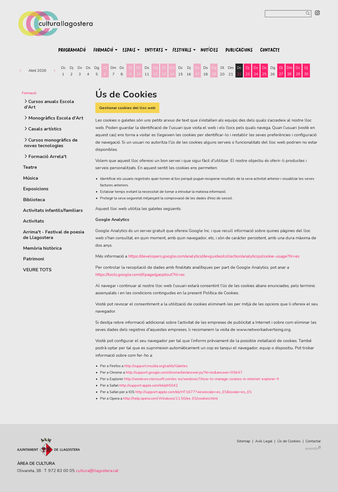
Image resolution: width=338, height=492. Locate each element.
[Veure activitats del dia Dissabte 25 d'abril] (264, 71)
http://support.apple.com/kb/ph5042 (148, 385)
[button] (308, 13)
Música (30, 178)
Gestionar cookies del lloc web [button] (127, 107)
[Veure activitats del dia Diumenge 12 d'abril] (155, 71)
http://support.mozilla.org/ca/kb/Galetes (156, 366)
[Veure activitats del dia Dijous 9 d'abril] (130, 71)
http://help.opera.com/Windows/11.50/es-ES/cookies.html (170, 398)
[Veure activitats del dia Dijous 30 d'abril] (306, 71)
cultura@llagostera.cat (97, 470)
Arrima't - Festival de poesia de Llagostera (53, 235)
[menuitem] (317, 13)
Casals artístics (44, 129)
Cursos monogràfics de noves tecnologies (50, 143)
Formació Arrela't (47, 156)
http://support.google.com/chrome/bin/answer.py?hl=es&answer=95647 (184, 372)
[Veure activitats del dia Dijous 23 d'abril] (247, 71)
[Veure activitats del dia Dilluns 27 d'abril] (281, 71)
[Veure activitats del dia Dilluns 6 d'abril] (105, 71)
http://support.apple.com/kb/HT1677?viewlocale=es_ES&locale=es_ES (193, 392)
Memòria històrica (42, 248)
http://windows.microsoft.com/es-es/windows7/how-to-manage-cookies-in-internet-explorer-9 (201, 379)
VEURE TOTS (37, 270)
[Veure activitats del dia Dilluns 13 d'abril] (163, 71)
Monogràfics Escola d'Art (55, 118)
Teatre (30, 167)
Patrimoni (33, 259)
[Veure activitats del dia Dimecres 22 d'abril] (239, 71)
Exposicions (35, 189)
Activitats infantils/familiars (53, 210)
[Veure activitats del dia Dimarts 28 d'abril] (289, 71)
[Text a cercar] (288, 13)
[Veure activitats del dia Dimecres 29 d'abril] (298, 71)
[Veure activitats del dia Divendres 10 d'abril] (138, 71)
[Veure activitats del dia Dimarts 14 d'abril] (172, 71)
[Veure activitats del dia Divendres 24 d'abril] (256, 71)
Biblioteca (34, 200)
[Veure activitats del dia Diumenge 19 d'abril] (214, 71)
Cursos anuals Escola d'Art (49, 104)
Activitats (33, 221)
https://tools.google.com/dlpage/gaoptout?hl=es (140, 274)
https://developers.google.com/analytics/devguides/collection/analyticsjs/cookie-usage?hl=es (213, 256)
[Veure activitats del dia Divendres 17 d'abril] (197, 71)
